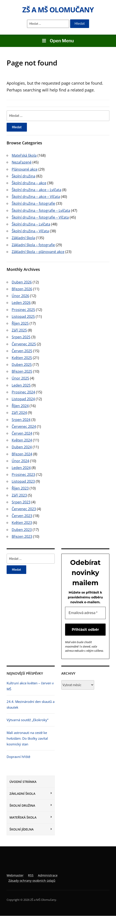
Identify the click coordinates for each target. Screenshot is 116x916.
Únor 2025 (20, 378)
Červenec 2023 (24, 508)
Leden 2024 (21, 467)
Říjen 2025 (20, 323)
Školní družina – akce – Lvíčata (36, 189)
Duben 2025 (22, 364)
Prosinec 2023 (23, 474)
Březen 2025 (22, 371)
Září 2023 (19, 495)
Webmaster (15, 875)
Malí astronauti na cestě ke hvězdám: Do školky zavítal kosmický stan (27, 738)
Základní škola (22, 793)
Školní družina (22, 805)
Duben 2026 (22, 282)
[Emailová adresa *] (85, 613)
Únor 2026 (20, 295)
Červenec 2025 (24, 344)
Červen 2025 (22, 350)
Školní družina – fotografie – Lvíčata (41, 210)
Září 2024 (19, 412)
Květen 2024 (22, 440)
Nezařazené (22, 162)
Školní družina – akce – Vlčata (36, 196)
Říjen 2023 (20, 488)
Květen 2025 (22, 357)
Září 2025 (19, 330)
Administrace (48, 875)
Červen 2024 (22, 433)
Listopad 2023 (23, 481)
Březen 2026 (22, 289)
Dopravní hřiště (18, 757)
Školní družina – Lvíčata (31, 224)
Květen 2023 (22, 522)
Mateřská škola (22, 817)
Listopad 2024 (23, 399)
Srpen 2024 (21, 419)
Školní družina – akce (29, 183)
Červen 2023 (22, 515)
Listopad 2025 (23, 316)
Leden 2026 (21, 302)
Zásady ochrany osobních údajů (31, 881)
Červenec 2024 (24, 426)
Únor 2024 (20, 460)
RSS (31, 875)
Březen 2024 (22, 454)
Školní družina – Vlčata (30, 231)
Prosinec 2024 (23, 392)
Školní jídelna (21, 829)
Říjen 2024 (20, 405)
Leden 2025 (21, 385)
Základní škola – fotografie (33, 244)
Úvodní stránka (22, 782)
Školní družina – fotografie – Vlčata (40, 217)
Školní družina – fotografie (33, 203)
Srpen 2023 (21, 502)
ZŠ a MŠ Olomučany (58, 9)
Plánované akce (24, 169)
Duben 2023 (22, 529)
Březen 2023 (22, 536)
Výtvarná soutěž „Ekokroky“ (27, 720)
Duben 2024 (22, 447)
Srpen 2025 (21, 337)
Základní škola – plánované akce (38, 251)
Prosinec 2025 (23, 309)
